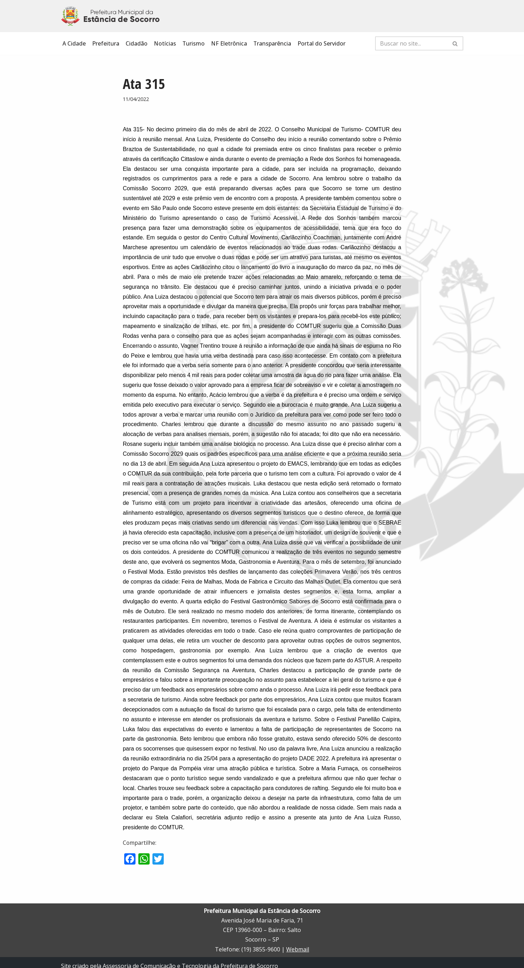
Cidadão (136, 43)
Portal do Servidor (322, 43)
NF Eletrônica (229, 43)
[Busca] (411, 43)
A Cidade (74, 43)
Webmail (297, 942)
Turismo (193, 43)
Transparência (273, 43)
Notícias (165, 43)
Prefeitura (105, 43)
